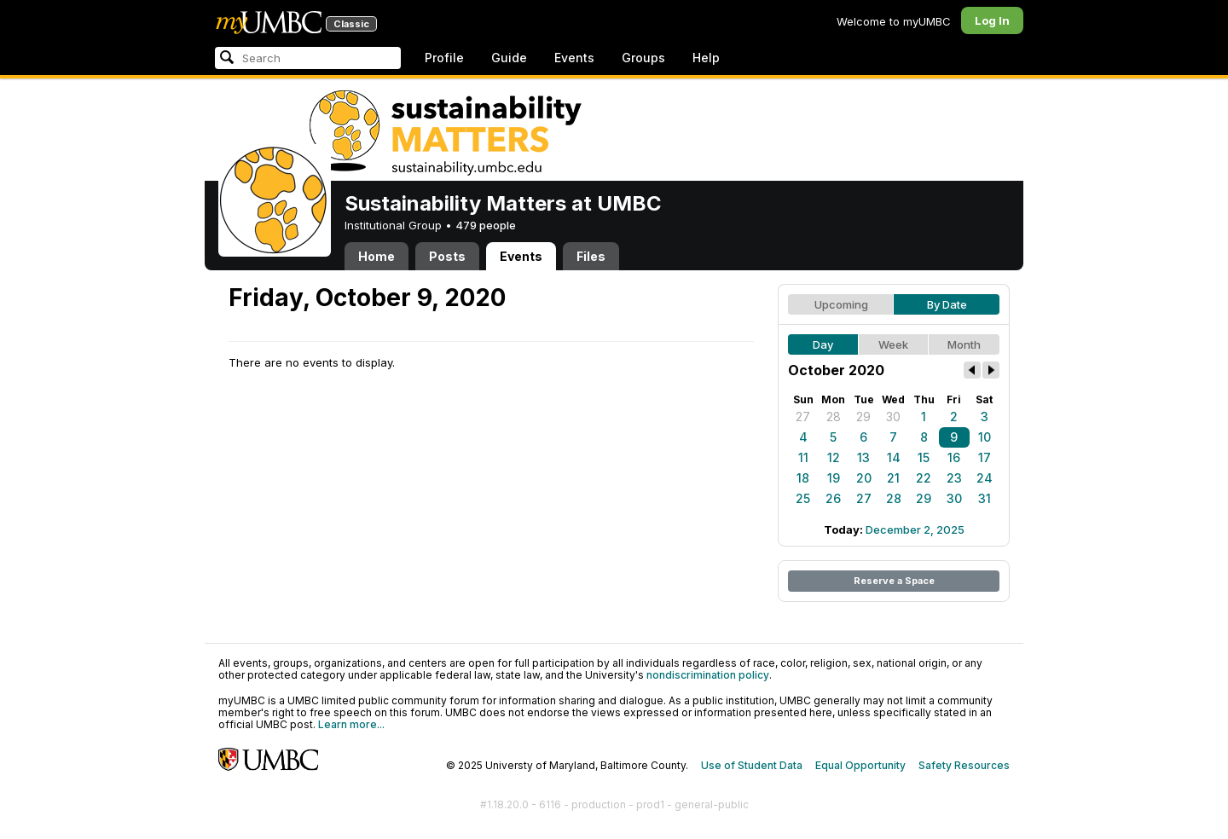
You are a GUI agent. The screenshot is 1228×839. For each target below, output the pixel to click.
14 (894, 457)
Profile (444, 57)
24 (984, 478)
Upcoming (841, 304)
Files (590, 256)
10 (984, 437)
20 (864, 478)
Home (376, 256)
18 (802, 478)
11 (803, 457)
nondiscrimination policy (707, 674)
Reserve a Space (894, 581)
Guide (509, 57)
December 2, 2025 (915, 529)
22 (923, 478)
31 (984, 498)
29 (863, 416)
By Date (947, 304)
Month (964, 344)
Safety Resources (964, 765)
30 (893, 416)
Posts (447, 256)
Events (574, 57)
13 (863, 457)
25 (803, 498)
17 (984, 457)
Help (706, 57)
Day (823, 344)
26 (833, 498)
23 (954, 478)
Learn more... (351, 724)
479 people (485, 225)
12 (833, 457)
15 (924, 457)
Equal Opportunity (860, 765)
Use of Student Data (751, 765)
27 (803, 416)
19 (833, 478)
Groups (643, 57)
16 (953, 457)
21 (893, 478)
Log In (992, 20)
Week (893, 344)
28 (833, 416)
